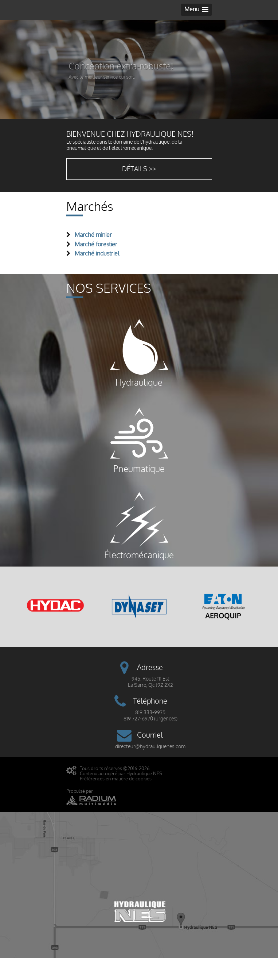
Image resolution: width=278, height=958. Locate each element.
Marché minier (93, 235)
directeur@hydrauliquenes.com (150, 746)
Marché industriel (97, 254)
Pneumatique (139, 439)
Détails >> (139, 169)
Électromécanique (139, 526)
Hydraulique (139, 353)
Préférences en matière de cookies (116, 779)
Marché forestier (96, 245)
